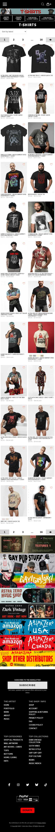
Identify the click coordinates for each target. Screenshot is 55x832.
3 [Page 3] (23, 39)
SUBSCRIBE (27, 685)
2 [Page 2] (13, 39)
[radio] (30, 356)
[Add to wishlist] (24, 45)
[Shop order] (13, 31)
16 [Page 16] (41, 39)
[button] (4, 4)
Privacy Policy (41, 823)
